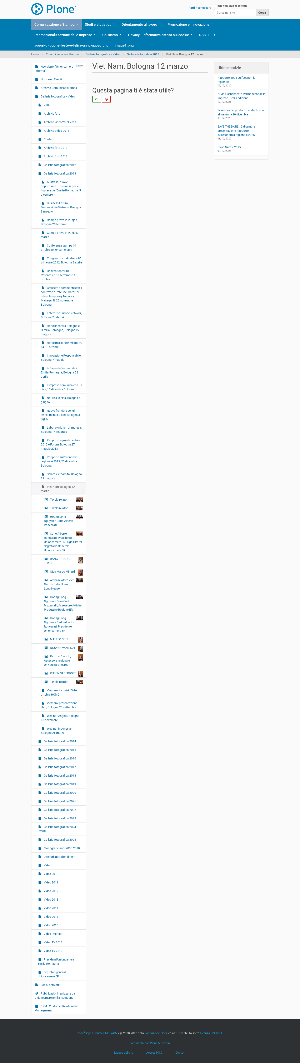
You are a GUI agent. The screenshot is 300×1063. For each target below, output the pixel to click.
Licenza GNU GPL (211, 1033)
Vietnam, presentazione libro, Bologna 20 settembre (59, 705)
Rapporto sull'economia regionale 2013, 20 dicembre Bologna (59, 461)
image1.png (124, 45)
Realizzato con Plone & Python (150, 1043)
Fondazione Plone (156, 1033)
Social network (50, 985)
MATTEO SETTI (66, 640)
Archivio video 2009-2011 (59, 122)
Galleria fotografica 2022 (59, 809)
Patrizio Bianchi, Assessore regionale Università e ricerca (63, 660)
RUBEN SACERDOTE (66, 674)
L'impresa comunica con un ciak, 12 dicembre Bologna (61, 387)
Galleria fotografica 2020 (59, 792)
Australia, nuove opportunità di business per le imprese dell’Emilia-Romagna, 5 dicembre (61, 188)
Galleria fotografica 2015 (59, 750)
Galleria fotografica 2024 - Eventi (58, 829)
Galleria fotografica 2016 (59, 758)
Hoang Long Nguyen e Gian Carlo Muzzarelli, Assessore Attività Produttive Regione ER (63, 603)
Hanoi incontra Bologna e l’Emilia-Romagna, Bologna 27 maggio (60, 330)
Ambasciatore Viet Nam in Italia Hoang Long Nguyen (63, 584)
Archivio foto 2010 (55, 147)
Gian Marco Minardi (66, 572)
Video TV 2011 (52, 942)
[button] (79, 24)
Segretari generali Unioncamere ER (52, 974)
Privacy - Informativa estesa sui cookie (158, 35)
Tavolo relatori (66, 499)
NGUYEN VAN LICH (66, 649)
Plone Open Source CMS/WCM (97, 1033)
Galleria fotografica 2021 (59, 801)
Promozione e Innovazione (188, 24)
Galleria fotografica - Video (103, 54)
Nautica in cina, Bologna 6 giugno (60, 400)
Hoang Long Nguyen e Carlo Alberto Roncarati (63, 521)
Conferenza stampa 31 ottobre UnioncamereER (58, 247)
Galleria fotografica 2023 (59, 818)
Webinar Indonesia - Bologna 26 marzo (56, 730)
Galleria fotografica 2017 (59, 767)
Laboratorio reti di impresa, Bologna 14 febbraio (61, 429)
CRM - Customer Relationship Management (56, 1008)
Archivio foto (51, 113)
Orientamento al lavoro (139, 24)
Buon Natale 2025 (229, 147)
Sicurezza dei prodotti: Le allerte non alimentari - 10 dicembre (241, 112)
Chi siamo (110, 35)
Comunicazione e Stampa (54, 24)
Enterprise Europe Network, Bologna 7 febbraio (61, 315)
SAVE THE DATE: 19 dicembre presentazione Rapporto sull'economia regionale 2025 (236, 131)
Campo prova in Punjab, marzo (59, 235)
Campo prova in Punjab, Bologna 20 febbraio (59, 222)
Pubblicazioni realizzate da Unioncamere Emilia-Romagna (55, 995)
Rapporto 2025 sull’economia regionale (236, 80)
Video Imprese (52, 933)
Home (35, 54)
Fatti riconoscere (200, 7)
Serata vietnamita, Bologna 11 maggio (61, 476)
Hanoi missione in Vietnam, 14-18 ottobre (61, 345)
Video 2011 (50, 882)
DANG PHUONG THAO (63, 561)
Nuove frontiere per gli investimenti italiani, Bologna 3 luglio (60, 415)
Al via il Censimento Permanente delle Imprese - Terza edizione (241, 96)
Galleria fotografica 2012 (59, 165)
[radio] (96, 99)
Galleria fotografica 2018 (59, 775)
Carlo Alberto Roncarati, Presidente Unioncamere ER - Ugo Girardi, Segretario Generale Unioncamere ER (63, 542)
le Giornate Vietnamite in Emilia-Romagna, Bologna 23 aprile (59, 372)
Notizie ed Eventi (51, 79)
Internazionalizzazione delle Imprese (63, 35)
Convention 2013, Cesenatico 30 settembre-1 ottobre (58, 275)
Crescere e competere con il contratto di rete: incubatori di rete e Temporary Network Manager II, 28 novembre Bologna (61, 296)
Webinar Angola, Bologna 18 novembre (60, 718)
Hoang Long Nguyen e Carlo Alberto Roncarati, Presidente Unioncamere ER (63, 624)
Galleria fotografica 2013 (143, 54)
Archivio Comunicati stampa (58, 88)
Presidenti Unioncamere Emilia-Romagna (56, 961)
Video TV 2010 (52, 951)
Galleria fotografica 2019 (59, 784)
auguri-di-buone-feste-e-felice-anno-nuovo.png (71, 45)
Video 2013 (50, 899)
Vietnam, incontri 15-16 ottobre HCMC (59, 692)
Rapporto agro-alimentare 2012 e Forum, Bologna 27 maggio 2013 (60, 444)
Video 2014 (50, 908)
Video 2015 (50, 916)
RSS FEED (207, 35)
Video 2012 (50, 891)
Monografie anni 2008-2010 (61, 848)
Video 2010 (50, 874)
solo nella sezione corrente (232, 5)
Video (47, 865)
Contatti (48, 139)
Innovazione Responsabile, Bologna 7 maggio (61, 357)
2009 (46, 105)
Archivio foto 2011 (55, 156)
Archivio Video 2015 (56, 130)
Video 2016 (50, 925)
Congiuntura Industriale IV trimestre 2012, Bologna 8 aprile (61, 260)
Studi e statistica (98, 24)
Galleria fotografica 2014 (59, 741)
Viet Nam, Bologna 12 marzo (58, 489)
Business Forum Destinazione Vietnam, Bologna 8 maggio (61, 207)
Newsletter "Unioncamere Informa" (59, 68)
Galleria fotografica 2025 (59, 839)
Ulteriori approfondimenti (59, 856)
